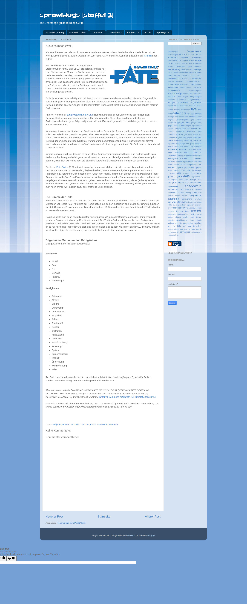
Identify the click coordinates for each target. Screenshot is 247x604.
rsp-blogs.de (162, 32)
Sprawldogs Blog (55, 32)
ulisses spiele (181, 217)
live (181, 146)
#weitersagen (173, 55)
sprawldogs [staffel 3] (76, 15)
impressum (180, 132)
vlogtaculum (188, 223)
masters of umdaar (177, 149)
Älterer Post (153, 516)
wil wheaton (190, 229)
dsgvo (185, 97)
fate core (85, 424)
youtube (186, 232)
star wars (172, 202)
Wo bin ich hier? (77, 32)
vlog (181, 223)
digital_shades (186, 87)
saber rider (183, 180)
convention (172, 78)
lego (183, 144)
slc (195, 192)
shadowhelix (173, 187)
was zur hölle (174, 226)
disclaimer (197, 87)
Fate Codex (62, 167)
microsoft (178, 152)
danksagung (192, 81)
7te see (198, 55)
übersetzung (172, 214)
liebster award (173, 146)
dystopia (171, 102)
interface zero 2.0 (176, 135)
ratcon (170, 170)
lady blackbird (194, 140)
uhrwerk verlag (193, 214)
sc (183, 183)
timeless (171, 211)
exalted (170, 110)
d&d (169, 81)
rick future (184, 170)
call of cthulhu (173, 72)
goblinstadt (172, 123)
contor (199, 75)
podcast (171, 167)
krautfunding (178, 141)
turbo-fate (113, 424)
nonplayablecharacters (177, 158)
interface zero (194, 132)
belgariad (198, 66)
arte (190, 63)
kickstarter (197, 138)
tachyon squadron (187, 205)
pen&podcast (195, 164)
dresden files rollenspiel (192, 94)
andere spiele (188, 60)
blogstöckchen (186, 69)
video (177, 223)
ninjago (193, 155)
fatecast (198, 114)
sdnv (187, 182)
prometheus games (192, 167)
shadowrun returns (176, 193)
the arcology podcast (193, 208)
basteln (170, 66)
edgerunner (58, 424)
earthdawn (183, 102)
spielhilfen (173, 198)
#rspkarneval (194, 51)
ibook (184, 129)
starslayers (182, 202)
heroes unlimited (174, 129)
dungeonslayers (194, 99)
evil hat (198, 106)
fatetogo (171, 117)
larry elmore (176, 144)
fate (67, 424)
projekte (179, 167)
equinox (171, 106)
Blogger (151, 535)
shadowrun (102, 424)
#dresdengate (173, 52)
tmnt (187, 211)
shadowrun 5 (175, 189)
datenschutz (185, 84)
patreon (176, 164)
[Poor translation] (11, 558)
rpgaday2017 (196, 177)
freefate (192, 117)
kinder (170, 140)
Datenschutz (115, 32)
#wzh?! (182, 55)
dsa (179, 97)
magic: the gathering (192, 146)
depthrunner (173, 87)
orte (199, 161)
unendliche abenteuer (184, 220)
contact (192, 75)
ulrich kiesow (195, 217)
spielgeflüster (195, 195)
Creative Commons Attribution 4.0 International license (127, 397)
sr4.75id (198, 199)
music (186, 152)
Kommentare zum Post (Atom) (71, 523)
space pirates (181, 196)
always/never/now (174, 60)
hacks (93, 424)
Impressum (133, 32)
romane (186, 173)
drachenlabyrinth (195, 91)
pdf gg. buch (185, 164)
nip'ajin (198, 155)
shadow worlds (195, 183)
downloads (174, 90)
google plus (184, 122)
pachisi (170, 164)
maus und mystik (194, 149)
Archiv (147, 32)
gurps (170, 126)
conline (184, 75)
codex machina (174, 75)
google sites (196, 123)
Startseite (104, 516)
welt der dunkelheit (192, 226)
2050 (188, 55)
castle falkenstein (185, 72)
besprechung (174, 69)
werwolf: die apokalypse (177, 229)
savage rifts (195, 180)
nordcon (198, 158)
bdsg (190, 66)
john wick (182, 138)
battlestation (180, 66)
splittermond (187, 199)
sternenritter (192, 202)
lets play (190, 144)
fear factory (179, 117)
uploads (198, 220)
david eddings (196, 84)
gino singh (196, 120)
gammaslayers (182, 120)
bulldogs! (197, 69)
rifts (190, 170)
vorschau (197, 223)
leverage (198, 144)
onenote (179, 161)
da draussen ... (179, 81)
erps (176, 105)
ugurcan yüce (182, 214)
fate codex (75, 424)
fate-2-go (190, 114)
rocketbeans (196, 170)
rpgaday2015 (182, 176)
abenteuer (172, 57)
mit (80, 114)
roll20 (179, 173)
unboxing (171, 220)
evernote (192, 106)
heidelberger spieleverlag (191, 126)
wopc (179, 232)
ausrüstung (197, 63)
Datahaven (97, 32)
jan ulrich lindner (191, 135)
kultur (186, 141)
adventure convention (191, 58)
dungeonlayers (195, 97)
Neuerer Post (54, 516)
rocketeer (171, 173)
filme (186, 117)
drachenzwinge (175, 93)
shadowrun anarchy (193, 190)
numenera (171, 161)
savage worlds (174, 182)
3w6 (192, 55)
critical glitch (183, 78)
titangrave (179, 211)
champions (197, 72)
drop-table (171, 97)
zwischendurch (173, 235)
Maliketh (131, 535)
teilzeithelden (178, 208)
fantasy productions (182, 110)
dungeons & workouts (177, 100)
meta (170, 152)
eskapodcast (183, 106)
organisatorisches (190, 161)
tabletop (176, 205)
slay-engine (189, 193)
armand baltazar (181, 63)
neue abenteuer (184, 155)
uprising (171, 223)
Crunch (148, 55)
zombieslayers (196, 232)
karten (189, 138)
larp (169, 144)
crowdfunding (195, 78)
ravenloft (176, 170)
